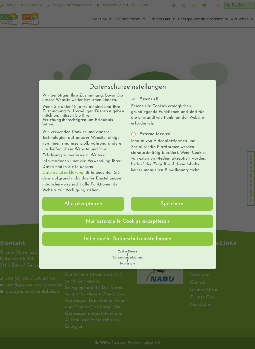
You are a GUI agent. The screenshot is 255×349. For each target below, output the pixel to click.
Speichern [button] (172, 198)
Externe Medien (152, 129)
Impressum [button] (127, 258)
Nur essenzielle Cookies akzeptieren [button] (127, 216)
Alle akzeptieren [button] (83, 198)
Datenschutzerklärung (62, 167)
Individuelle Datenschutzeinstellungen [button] (127, 233)
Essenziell (146, 93)
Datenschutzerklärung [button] (127, 252)
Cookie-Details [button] (128, 246)
